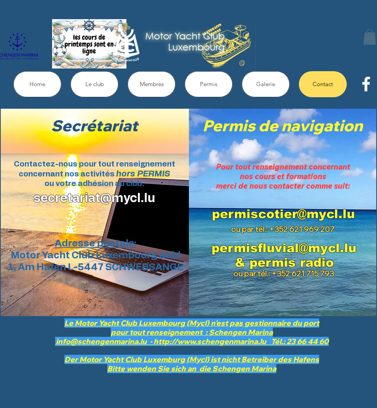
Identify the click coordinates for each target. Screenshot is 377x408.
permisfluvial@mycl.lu (283, 248)
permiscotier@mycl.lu (283, 214)
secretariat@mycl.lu (94, 198)
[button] (369, 37)
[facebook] (366, 84)
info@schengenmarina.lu (107, 378)
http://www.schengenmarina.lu (208, 378)
